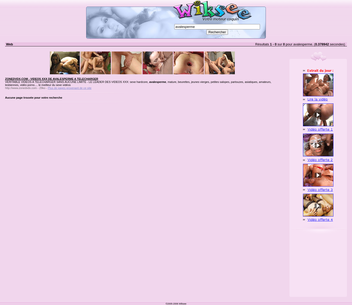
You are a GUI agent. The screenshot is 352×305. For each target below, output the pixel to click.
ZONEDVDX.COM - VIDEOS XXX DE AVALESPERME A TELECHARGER (51, 78)
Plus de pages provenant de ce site (69, 87)
